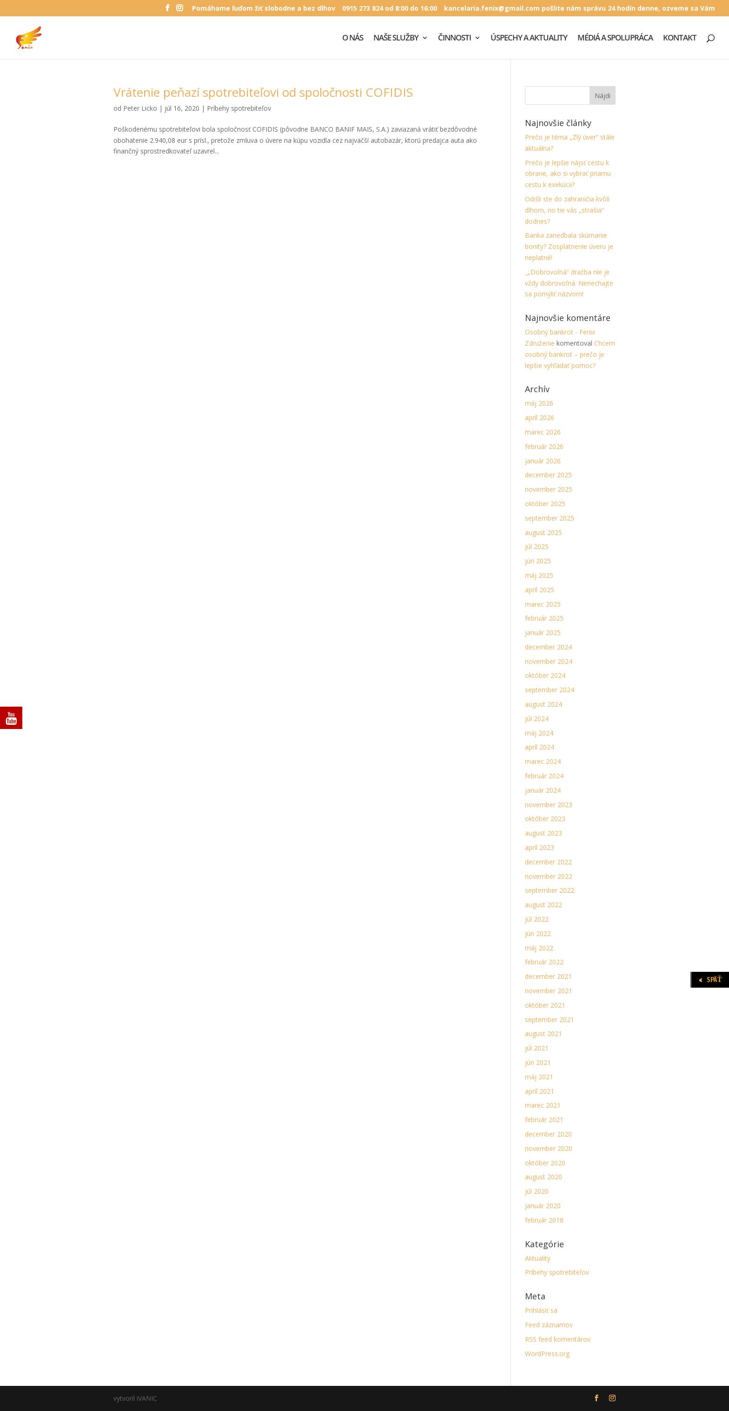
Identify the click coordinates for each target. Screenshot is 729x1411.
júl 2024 (537, 718)
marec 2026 (543, 432)
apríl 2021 (539, 1091)
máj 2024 (539, 733)
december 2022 (548, 861)
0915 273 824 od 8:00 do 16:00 (389, 9)
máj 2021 (539, 1076)
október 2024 (545, 675)
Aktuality (537, 1258)
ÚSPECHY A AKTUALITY (528, 38)
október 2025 (545, 503)
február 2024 (544, 775)
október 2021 (545, 1005)
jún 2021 (538, 1062)
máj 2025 (539, 575)
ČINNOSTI (454, 38)
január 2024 (543, 790)
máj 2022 (539, 947)
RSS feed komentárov (557, 1339)
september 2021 (549, 1019)
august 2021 (543, 1033)
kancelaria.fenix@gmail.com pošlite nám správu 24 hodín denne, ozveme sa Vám (579, 9)
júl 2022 (537, 919)
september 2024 (549, 689)
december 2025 (548, 474)
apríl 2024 (539, 746)
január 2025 (543, 632)
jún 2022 (538, 933)
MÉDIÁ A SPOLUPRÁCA (615, 38)
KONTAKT (679, 38)
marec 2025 (543, 604)
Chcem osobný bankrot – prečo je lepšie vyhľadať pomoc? (570, 354)
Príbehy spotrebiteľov (239, 108)
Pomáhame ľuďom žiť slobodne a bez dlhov (263, 9)
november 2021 (548, 990)
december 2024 (548, 646)
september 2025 (549, 518)
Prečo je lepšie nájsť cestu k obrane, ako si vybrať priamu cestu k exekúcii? (568, 173)
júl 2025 (537, 546)
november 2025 (548, 489)
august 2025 (543, 532)
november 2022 (548, 876)
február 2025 (544, 618)
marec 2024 (543, 761)
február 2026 (544, 446)
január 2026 (543, 460)
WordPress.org (547, 1353)
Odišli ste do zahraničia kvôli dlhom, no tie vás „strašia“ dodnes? (567, 210)
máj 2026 (539, 403)
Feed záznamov (549, 1324)
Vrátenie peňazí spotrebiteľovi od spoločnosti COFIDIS (263, 92)
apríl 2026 (539, 417)
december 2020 (548, 1134)
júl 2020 (537, 1191)
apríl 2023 (539, 847)
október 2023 (545, 818)
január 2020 (543, 1205)
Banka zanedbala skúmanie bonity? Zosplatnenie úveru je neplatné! (569, 246)
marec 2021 (543, 1105)
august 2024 (543, 704)
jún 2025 (538, 560)
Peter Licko (140, 108)
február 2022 (544, 961)
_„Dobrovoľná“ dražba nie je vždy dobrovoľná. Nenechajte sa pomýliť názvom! (569, 283)
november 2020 (548, 1148)
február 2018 (544, 1220)
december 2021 (548, 976)
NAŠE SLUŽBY (395, 38)
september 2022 (549, 890)
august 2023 (543, 833)
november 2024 (548, 661)
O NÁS (352, 38)
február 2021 (544, 1119)
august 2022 (543, 904)
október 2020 (545, 1162)
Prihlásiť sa (541, 1310)
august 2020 (543, 1176)
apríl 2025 (539, 589)
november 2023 (548, 804)
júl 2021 (537, 1047)
